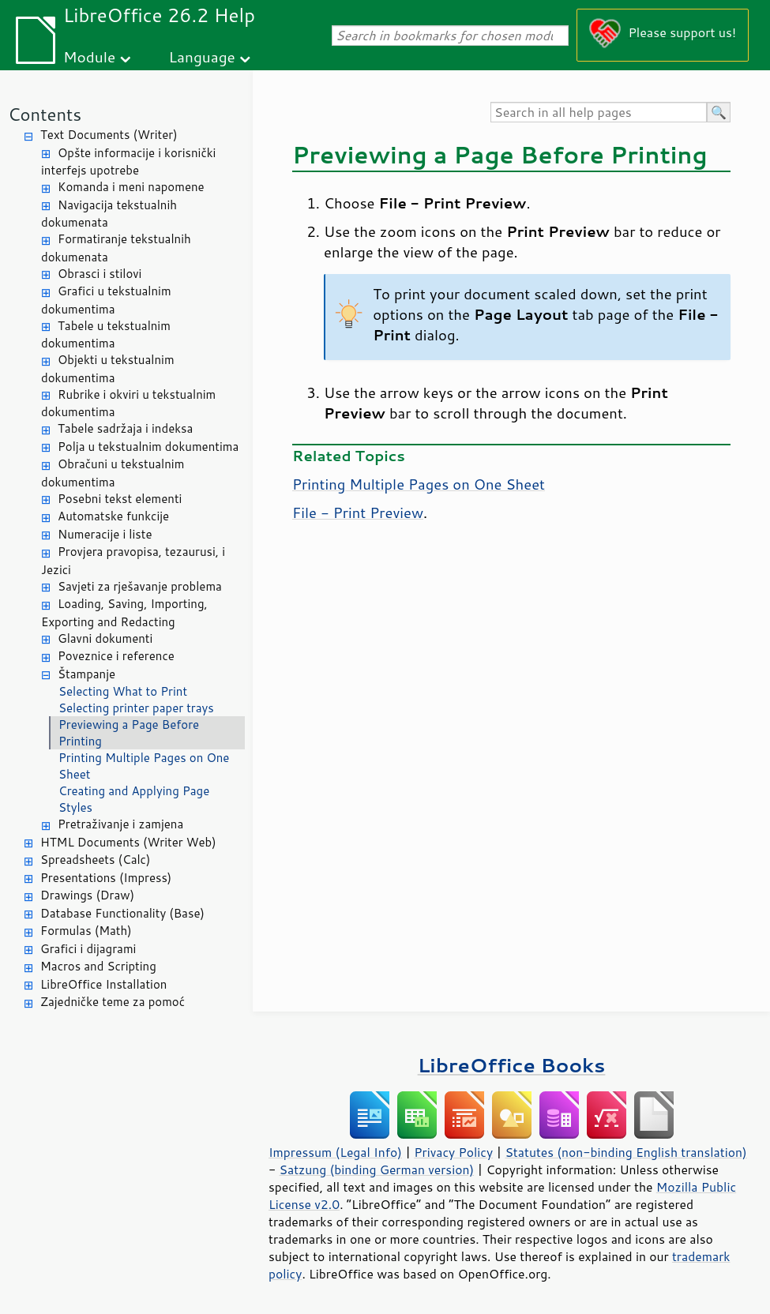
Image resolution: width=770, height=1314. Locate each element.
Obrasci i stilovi (99, 273)
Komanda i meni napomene (131, 186)
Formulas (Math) (86, 930)
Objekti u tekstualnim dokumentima (108, 368)
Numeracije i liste (105, 534)
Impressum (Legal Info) (335, 1152)
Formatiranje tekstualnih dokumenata (116, 248)
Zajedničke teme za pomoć (112, 1001)
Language (202, 56)
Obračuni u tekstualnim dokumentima (112, 473)
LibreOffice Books (512, 1065)
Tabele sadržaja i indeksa (125, 428)
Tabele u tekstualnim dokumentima (106, 334)
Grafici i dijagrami (88, 948)
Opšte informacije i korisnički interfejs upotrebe (128, 162)
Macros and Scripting (98, 966)
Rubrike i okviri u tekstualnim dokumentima (128, 403)
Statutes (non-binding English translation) (625, 1152)
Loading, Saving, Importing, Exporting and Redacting (124, 612)
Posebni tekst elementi (120, 498)
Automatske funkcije (113, 516)
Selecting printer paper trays (136, 708)
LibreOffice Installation (103, 984)
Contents (44, 114)
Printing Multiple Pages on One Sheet (143, 766)
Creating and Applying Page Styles (133, 799)
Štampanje (86, 674)
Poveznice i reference (116, 656)
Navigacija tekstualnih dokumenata (109, 214)
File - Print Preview (357, 512)
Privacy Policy (453, 1152)
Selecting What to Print (122, 691)
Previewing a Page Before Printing (128, 732)
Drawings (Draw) (87, 895)
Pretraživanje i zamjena (120, 824)
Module (89, 56)
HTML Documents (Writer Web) (128, 842)
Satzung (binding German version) (377, 1169)
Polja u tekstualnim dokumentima (148, 446)
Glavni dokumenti (105, 638)
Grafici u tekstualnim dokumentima (106, 300)
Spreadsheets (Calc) (95, 859)
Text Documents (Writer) (109, 134)
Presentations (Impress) (105, 877)
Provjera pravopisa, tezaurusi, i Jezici (133, 560)
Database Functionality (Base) (122, 913)
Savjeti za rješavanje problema (140, 586)
